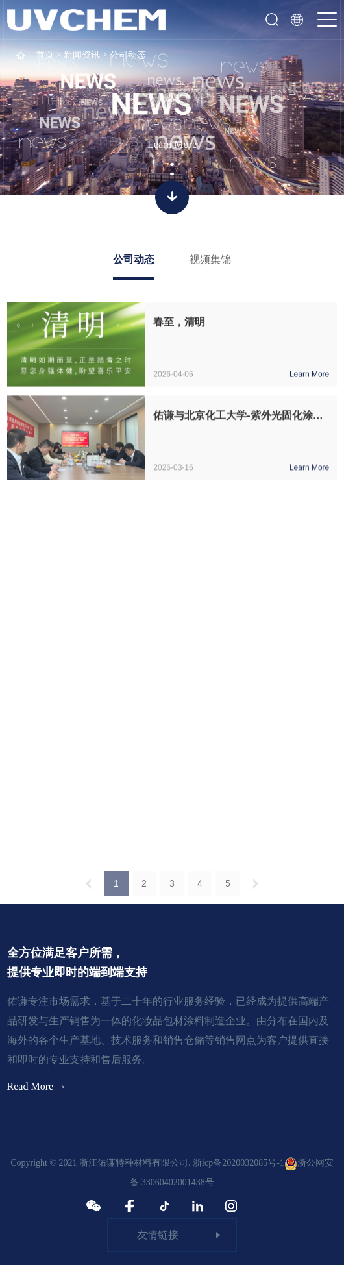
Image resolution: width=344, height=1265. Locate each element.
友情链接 (157, 1234)
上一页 (88, 888)
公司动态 (133, 259)
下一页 (255, 888)
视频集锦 (210, 259)
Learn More (172, 144)
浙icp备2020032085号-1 (238, 1163)
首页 (45, 55)
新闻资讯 (82, 55)
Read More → (37, 1086)
